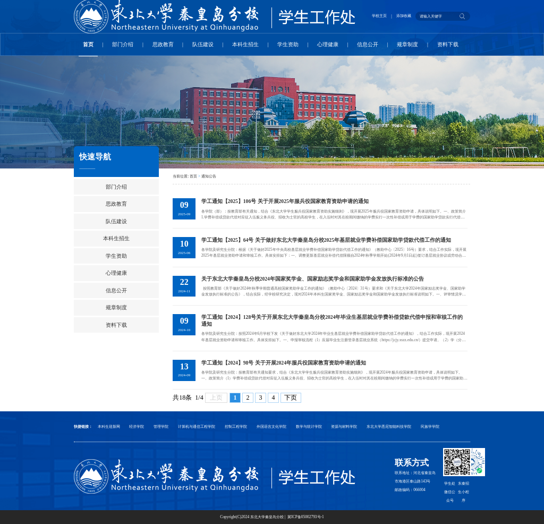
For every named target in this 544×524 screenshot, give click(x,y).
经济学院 (136, 426)
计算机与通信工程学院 (196, 426)
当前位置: (181, 176)
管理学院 (161, 426)
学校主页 (379, 15)
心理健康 (327, 44)
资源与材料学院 (344, 426)
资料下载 (447, 44)
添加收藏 (403, 15)
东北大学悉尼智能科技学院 (389, 426)
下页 (290, 397)
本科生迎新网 (109, 426)
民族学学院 (430, 426)
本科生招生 (245, 44)
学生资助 (288, 44)
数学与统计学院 (309, 426)
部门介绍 (122, 44)
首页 (88, 44)
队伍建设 (203, 44)
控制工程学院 (236, 426)
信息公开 (367, 44)
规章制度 (407, 44)
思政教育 (163, 44)
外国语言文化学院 (271, 426)
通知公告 (208, 176)
